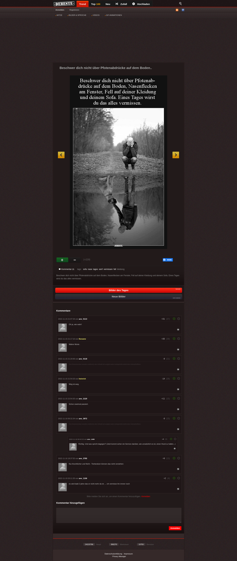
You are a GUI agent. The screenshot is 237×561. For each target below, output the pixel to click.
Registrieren (74, 10)
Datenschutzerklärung (113, 554)
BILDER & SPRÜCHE (76, 15)
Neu (107, 4)
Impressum (128, 554)
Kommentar (66, 269)
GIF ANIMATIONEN (113, 15)
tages (95, 269)
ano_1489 (90, 439)
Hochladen (141, 4)
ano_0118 (83, 359)
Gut (62, 260)
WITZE (58, 15)
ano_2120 (83, 399)
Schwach (75, 260)
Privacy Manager (119, 556)
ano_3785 (83, 458)
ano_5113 (83, 319)
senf (101, 269)
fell (115, 269)
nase (90, 269)
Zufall (121, 4)
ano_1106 (83, 478)
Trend (82, 4)
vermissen (108, 269)
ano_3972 (83, 419)
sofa (85, 269)
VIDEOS (96, 15)
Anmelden (59, 10)
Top (95, 4)
